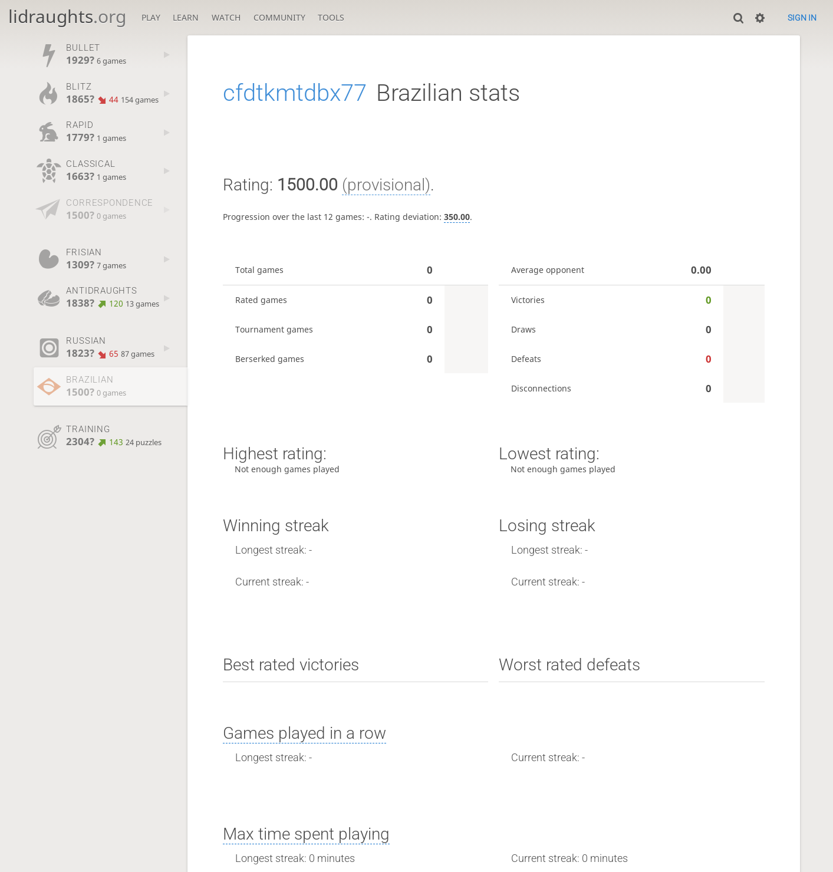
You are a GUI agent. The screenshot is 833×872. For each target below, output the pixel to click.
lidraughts (67, 16)
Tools (331, 17)
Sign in (802, 17)
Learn (186, 17)
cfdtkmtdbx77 (295, 93)
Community (279, 17)
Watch (226, 17)
